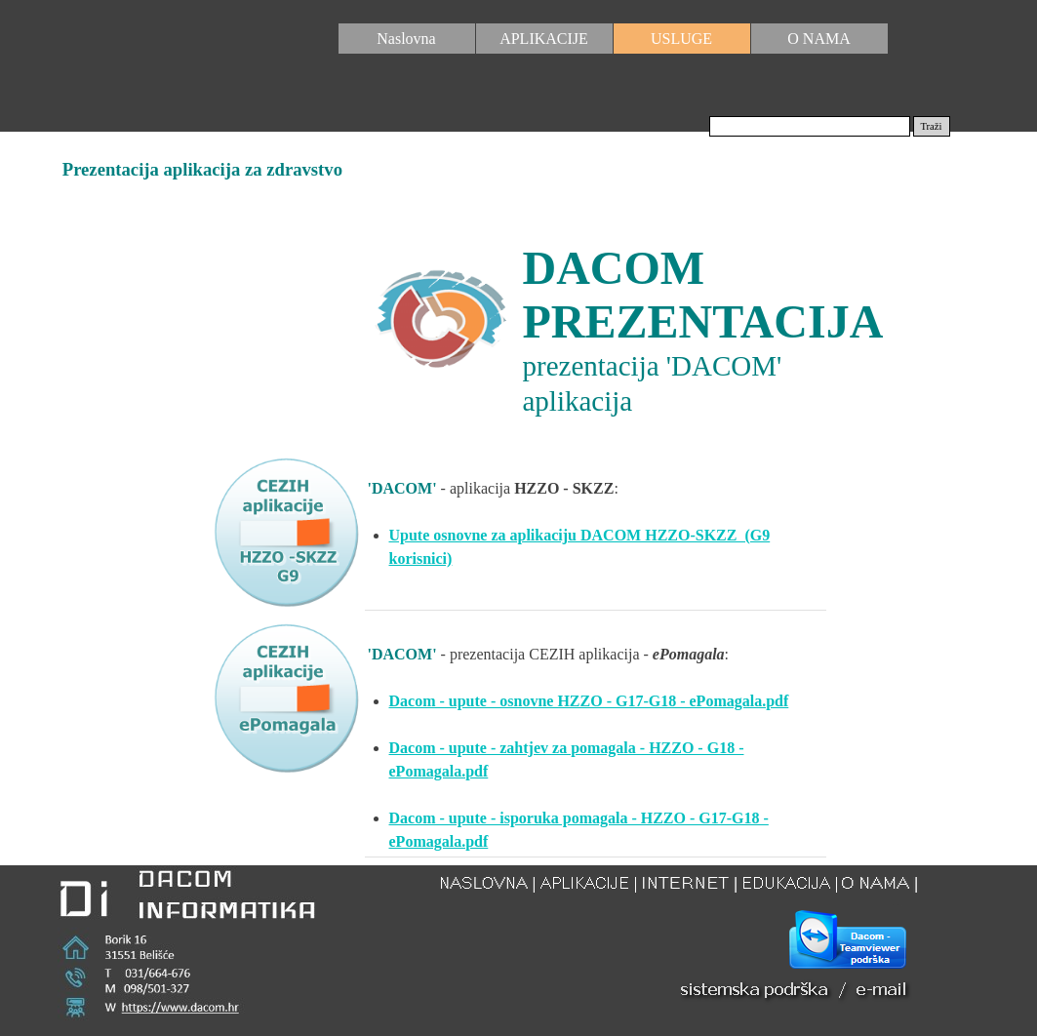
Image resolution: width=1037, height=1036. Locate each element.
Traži (930, 126)
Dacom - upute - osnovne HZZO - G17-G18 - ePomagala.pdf (589, 701)
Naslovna (406, 38)
